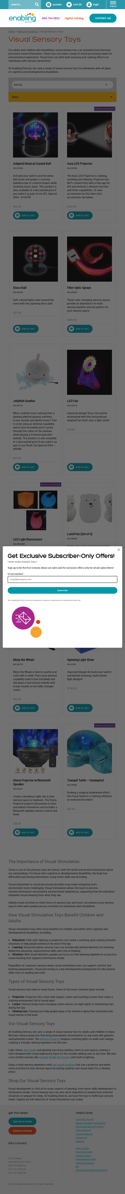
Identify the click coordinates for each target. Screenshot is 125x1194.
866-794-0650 (51, 18)
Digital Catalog (74, 18)
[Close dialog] (118, 549)
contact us (103, 18)
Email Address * (16, 574)
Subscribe (62, 590)
